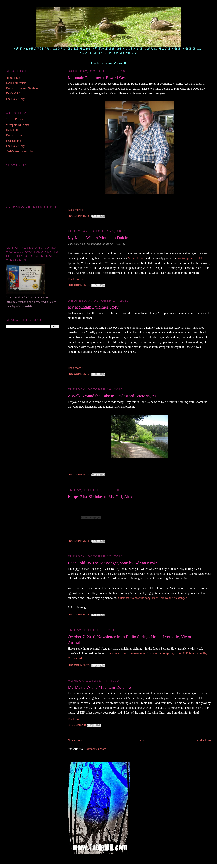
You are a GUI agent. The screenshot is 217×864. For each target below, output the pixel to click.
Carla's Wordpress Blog (20, 151)
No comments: (80, 215)
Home (140, 740)
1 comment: (78, 725)
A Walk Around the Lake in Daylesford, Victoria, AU (113, 396)
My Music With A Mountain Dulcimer (100, 237)
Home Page (13, 77)
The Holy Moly (15, 99)
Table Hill (12, 130)
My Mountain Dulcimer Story (93, 307)
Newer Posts (75, 740)
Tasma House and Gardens (22, 88)
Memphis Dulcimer (17, 125)
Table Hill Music (16, 83)
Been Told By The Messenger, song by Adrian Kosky (113, 563)
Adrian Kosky (136, 258)
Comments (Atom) (95, 749)
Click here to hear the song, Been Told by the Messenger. (152, 598)
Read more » (75, 209)
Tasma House (14, 135)
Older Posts (204, 740)
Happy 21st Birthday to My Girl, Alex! (101, 496)
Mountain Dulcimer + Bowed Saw (97, 77)
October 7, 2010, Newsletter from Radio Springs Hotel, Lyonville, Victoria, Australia (132, 639)
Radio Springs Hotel (189, 258)
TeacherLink (13, 93)
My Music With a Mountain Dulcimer (100, 687)
